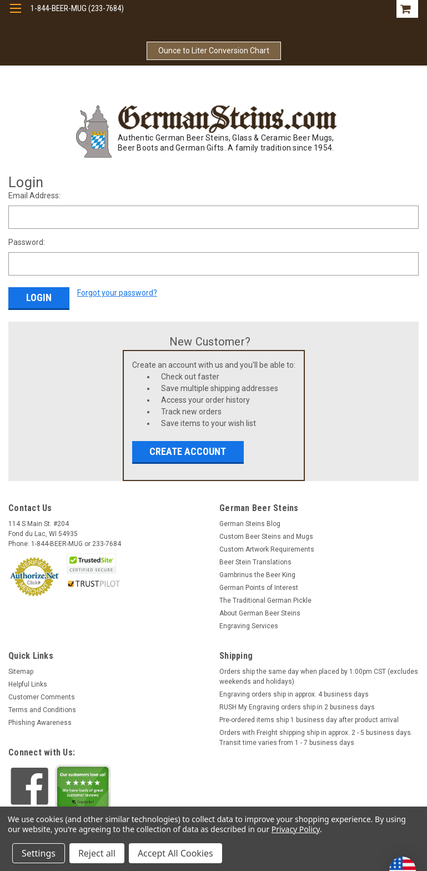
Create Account (187, 451)
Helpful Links (27, 684)
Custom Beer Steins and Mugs (266, 536)
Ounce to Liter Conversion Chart (213, 50)
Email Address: (34, 195)
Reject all (96, 853)
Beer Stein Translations (255, 562)
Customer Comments (41, 697)
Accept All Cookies (175, 853)
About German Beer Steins (259, 613)
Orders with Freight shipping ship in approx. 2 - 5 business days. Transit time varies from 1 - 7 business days (316, 738)
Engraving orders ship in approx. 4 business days (294, 694)
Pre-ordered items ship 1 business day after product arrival (309, 720)
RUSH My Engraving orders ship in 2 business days (297, 707)
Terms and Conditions (42, 710)
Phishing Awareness (40, 723)
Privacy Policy (296, 829)
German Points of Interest (258, 588)
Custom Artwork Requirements (266, 549)
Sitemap (20, 671)
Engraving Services (248, 626)
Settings (39, 853)
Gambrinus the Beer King (257, 575)
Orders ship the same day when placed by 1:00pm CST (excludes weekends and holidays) (318, 676)
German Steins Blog (249, 524)
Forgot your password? (117, 292)
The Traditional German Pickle (265, 600)
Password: (26, 242)
